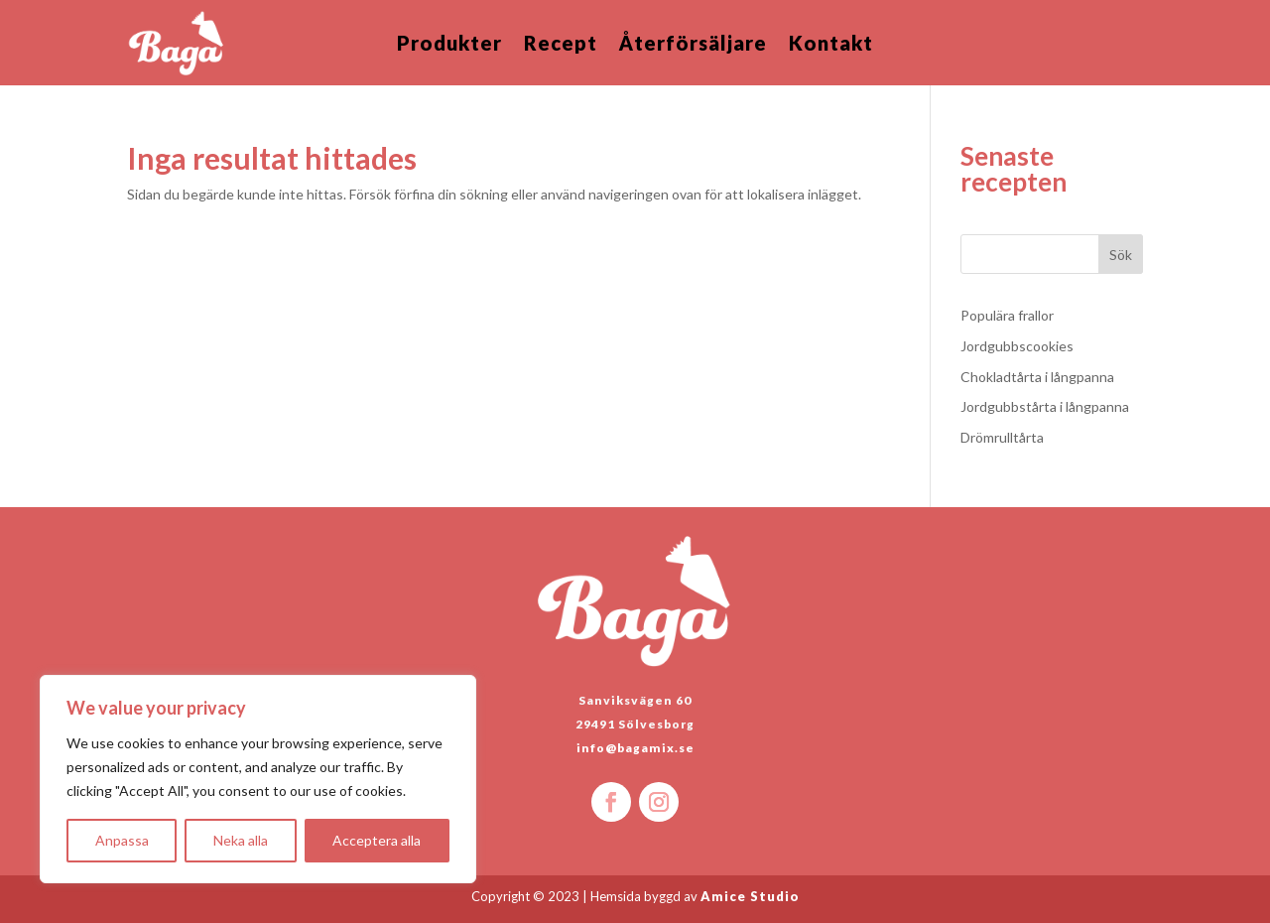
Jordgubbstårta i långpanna (1044, 406)
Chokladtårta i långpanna (1037, 376)
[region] (258, 779)
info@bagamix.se (635, 747)
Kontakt (831, 45)
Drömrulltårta (1002, 437)
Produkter (449, 45)
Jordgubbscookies (1017, 345)
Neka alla (240, 840)
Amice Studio (750, 896)
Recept (560, 45)
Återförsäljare (693, 45)
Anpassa (122, 840)
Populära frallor (1007, 315)
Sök (1120, 254)
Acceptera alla (376, 840)
